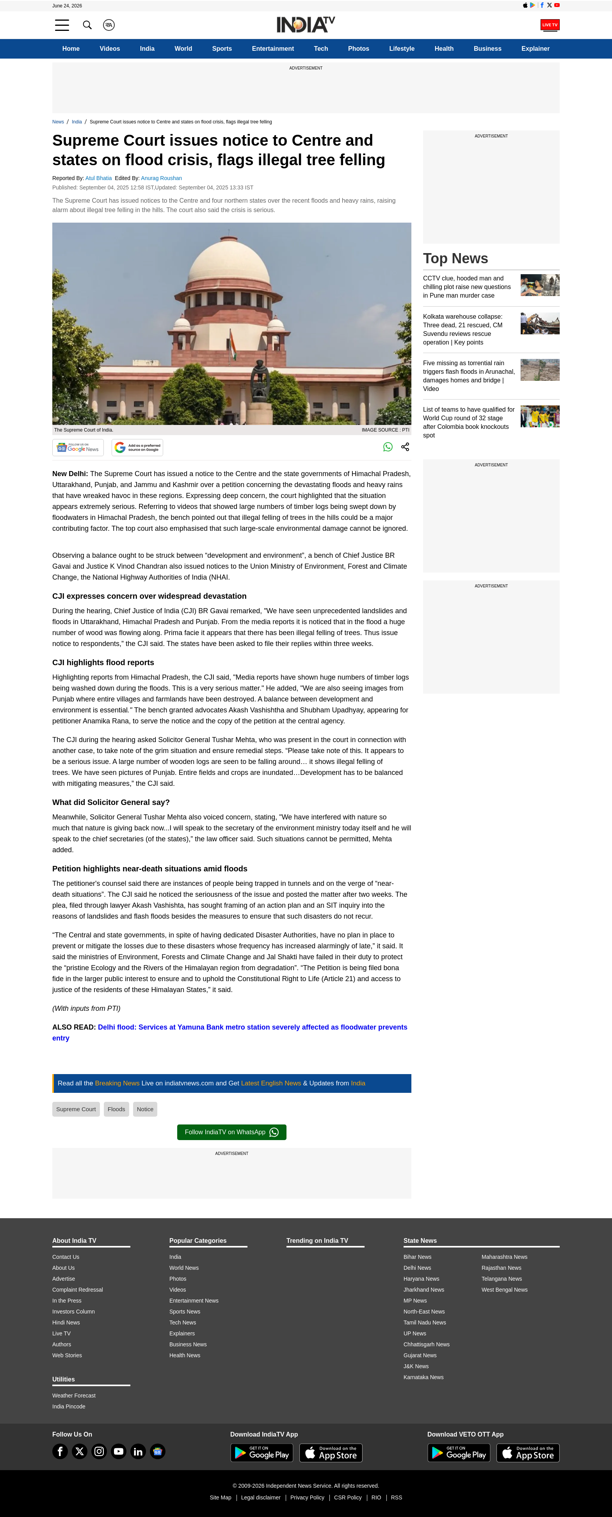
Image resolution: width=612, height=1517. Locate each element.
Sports (222, 48)
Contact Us (65, 1257)
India (147, 48)
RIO (376, 1497)
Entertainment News (194, 1300)
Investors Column (73, 1311)
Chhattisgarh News (427, 1344)
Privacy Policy (307, 1497)
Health (444, 48)
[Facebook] (60, 1451)
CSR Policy (348, 1497)
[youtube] (118, 1451)
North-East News (424, 1311)
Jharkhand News (424, 1290)
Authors (61, 1344)
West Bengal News (505, 1290)
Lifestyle (402, 48)
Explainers (182, 1333)
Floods (116, 1109)
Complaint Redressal (77, 1290)
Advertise (63, 1279)
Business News (188, 1344)
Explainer (535, 48)
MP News (415, 1300)
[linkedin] (138, 1451)
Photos (358, 48)
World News (184, 1268)
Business (488, 48)
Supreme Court (76, 1109)
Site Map (220, 1497)
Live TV (61, 1333)
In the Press (67, 1300)
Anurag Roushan (162, 178)
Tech (321, 48)
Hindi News (66, 1322)
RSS (396, 1497)
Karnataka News (424, 1377)
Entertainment (273, 48)
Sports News (184, 1311)
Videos (110, 48)
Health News (184, 1355)
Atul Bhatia (99, 178)
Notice (145, 1109)
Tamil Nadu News (425, 1322)
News (58, 122)
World (183, 48)
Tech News (182, 1322)
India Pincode (68, 1406)
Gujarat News (420, 1355)
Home (71, 48)
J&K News (416, 1366)
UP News (415, 1333)
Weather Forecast (74, 1395)
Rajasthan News (501, 1268)
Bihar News (418, 1257)
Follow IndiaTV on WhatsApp (232, 1132)
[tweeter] (79, 1451)
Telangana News (502, 1279)
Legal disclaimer (261, 1497)
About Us (63, 1268)
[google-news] (157, 1451)
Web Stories (67, 1355)
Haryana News (421, 1279)
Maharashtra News (505, 1257)
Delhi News (417, 1268)
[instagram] (99, 1451)
